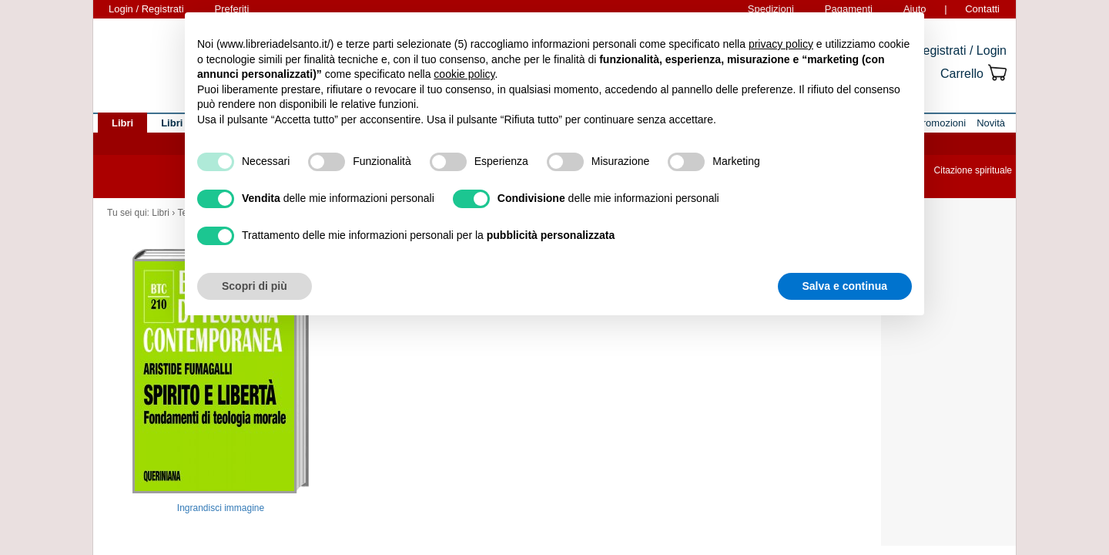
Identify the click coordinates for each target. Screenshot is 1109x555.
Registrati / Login (960, 50)
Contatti (982, 9)
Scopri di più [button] (254, 286)
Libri (160, 212)
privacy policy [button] (781, 44)
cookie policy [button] (464, 74)
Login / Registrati (146, 9)
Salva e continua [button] (844, 286)
